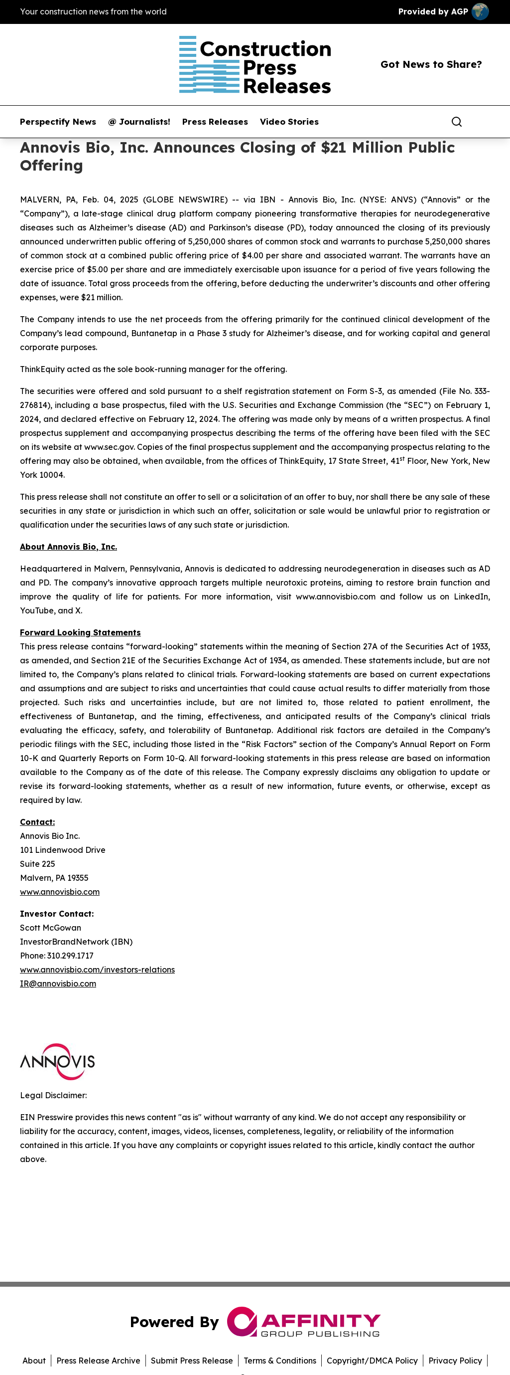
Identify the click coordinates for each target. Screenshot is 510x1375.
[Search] (457, 121)
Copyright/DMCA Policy (372, 1361)
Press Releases (215, 122)
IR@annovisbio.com (58, 983)
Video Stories (289, 122)
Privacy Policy (455, 1361)
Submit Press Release (192, 1361)
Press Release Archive (98, 1361)
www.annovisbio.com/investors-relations (97, 970)
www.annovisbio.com (60, 892)
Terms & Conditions (280, 1361)
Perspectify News (58, 122)
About (34, 1361)
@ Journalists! (139, 122)
